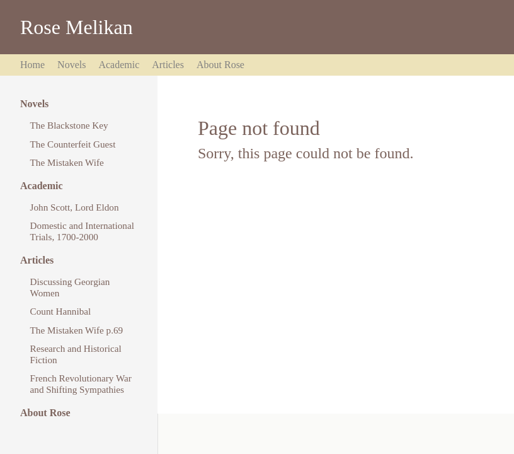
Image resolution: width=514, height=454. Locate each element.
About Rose (220, 64)
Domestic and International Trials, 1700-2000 (82, 231)
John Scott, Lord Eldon (74, 207)
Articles (168, 64)
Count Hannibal (60, 311)
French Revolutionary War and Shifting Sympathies (81, 384)
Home (32, 64)
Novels (71, 64)
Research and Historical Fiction (76, 354)
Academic (118, 64)
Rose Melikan (76, 27)
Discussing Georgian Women (70, 287)
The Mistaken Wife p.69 (76, 330)
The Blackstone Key (69, 125)
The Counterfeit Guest (73, 144)
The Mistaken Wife (67, 162)
